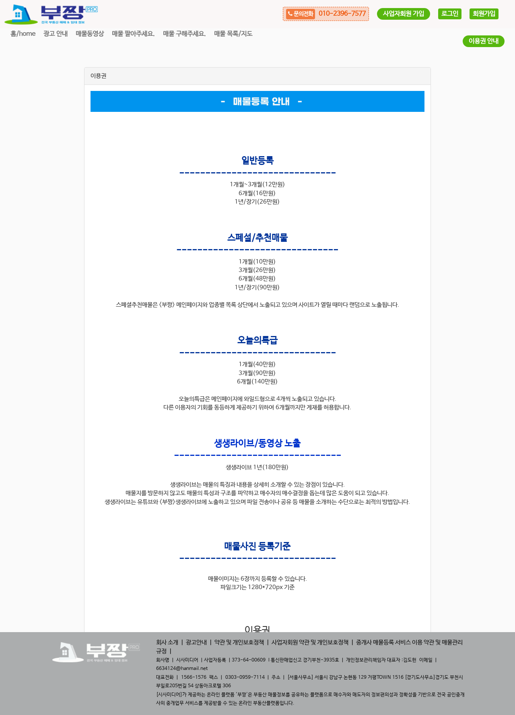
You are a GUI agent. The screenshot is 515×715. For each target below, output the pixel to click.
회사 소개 (167, 642)
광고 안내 (55, 34)
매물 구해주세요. (184, 34)
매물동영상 (90, 34)
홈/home (22, 34)
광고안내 (196, 642)
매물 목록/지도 (233, 34)
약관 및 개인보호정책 (239, 642)
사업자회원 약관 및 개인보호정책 (310, 642)
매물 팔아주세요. (133, 34)
